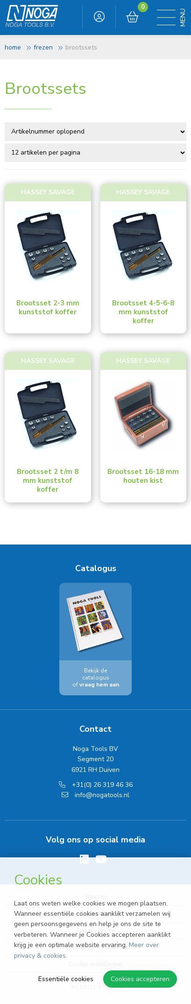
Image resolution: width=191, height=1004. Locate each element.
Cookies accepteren (140, 979)
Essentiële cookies (65, 979)
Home (13, 47)
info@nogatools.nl (95, 795)
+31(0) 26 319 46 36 (96, 784)
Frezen (43, 47)
